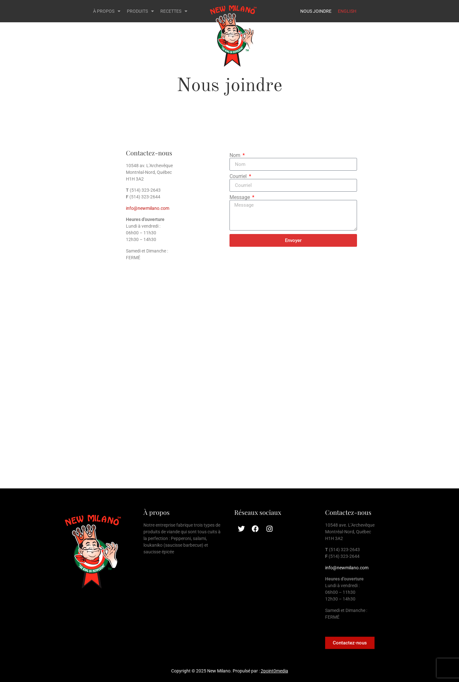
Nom (235, 155)
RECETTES (173, 11)
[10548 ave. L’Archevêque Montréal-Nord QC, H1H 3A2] (229, 392)
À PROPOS (106, 11)
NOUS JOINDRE (316, 11)
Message (240, 197)
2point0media (274, 670)
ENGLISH (347, 11)
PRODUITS (140, 11)
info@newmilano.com (147, 208)
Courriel (238, 176)
